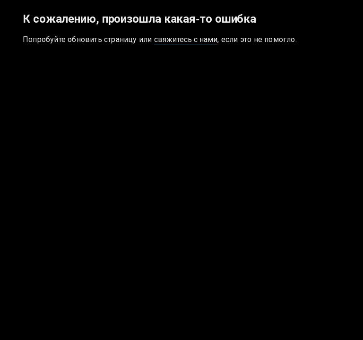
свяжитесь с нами (186, 39)
